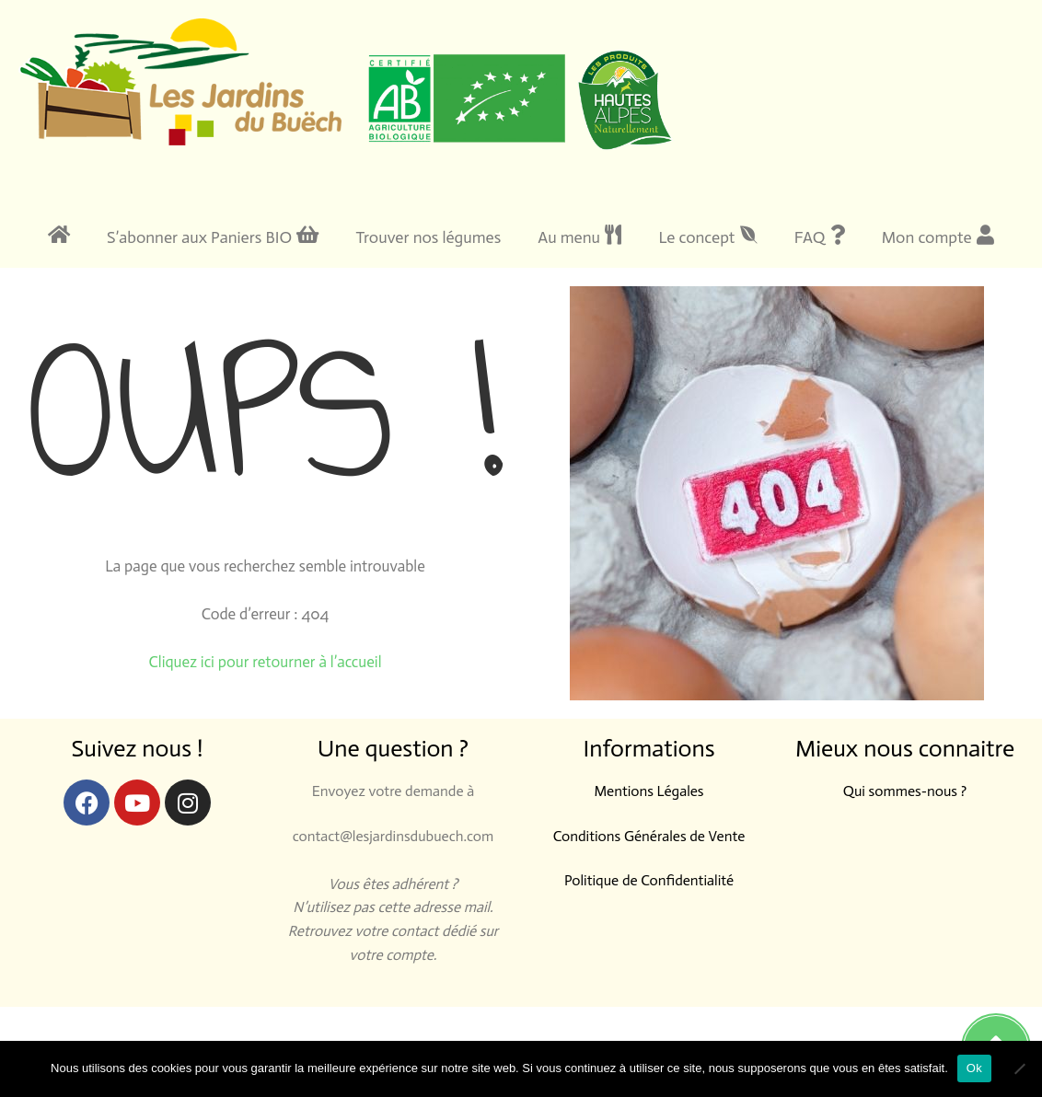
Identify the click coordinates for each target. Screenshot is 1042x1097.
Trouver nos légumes (428, 237)
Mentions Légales (648, 791)
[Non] (1019, 1068)
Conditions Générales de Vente (649, 836)
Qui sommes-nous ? (905, 791)
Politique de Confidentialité (649, 880)
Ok (974, 1068)
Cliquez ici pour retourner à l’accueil (265, 661)
